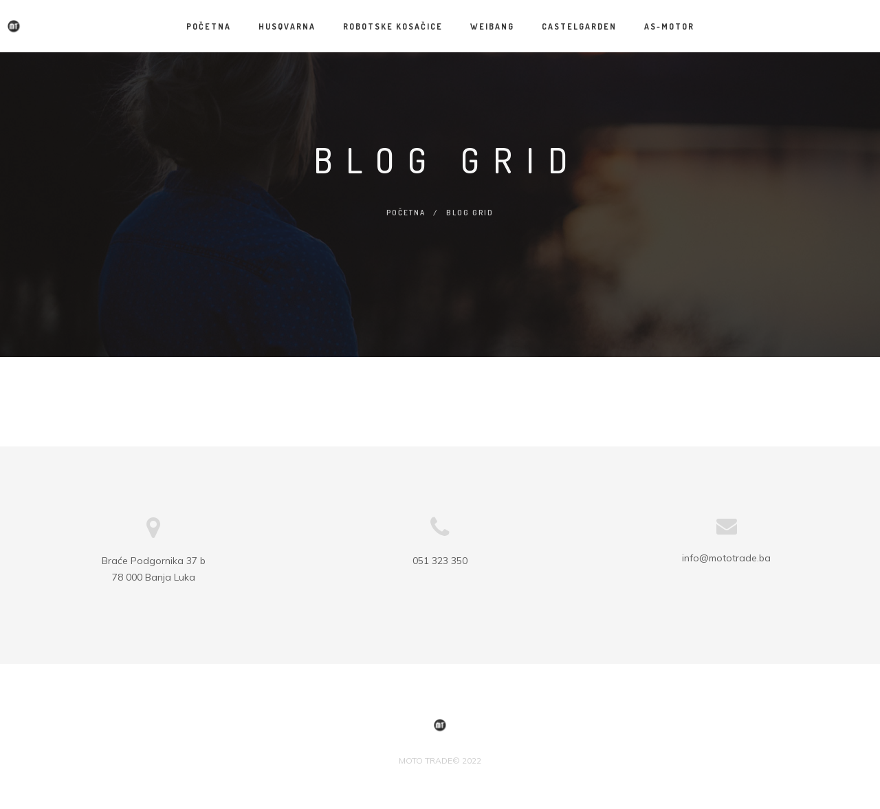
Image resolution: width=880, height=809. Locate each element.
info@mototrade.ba (726, 558)
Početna (208, 26)
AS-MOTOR (669, 26)
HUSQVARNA (287, 26)
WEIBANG (492, 26)
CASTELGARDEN (579, 26)
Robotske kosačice (393, 26)
